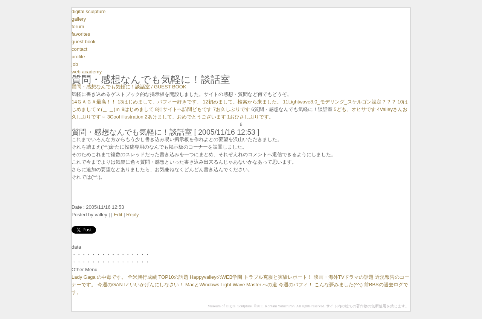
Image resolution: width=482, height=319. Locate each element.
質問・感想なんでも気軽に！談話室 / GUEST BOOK (129, 87)
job (75, 64)
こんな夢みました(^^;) (338, 284)
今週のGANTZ (113, 284)
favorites (81, 34)
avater (241, 222)
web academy (87, 71)
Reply (132, 214)
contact (79, 49)
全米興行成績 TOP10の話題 (158, 277)
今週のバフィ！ (296, 284)
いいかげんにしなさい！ (157, 284)
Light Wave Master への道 (249, 284)
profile (78, 56)
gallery (79, 19)
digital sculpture (88, 11)
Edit (118, 214)
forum (78, 26)
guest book (84, 41)
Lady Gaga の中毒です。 (99, 277)
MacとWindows (202, 284)
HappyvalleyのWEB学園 (216, 277)
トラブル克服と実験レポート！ (278, 277)
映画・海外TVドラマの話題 (344, 277)
